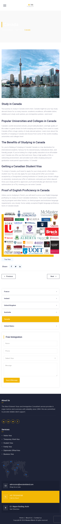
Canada (7, 319)
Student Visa (8, 443)
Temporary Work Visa (11, 439)
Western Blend (30, 520)
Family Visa (7, 447)
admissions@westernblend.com (21, 484)
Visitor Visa (7, 436)
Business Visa (8, 454)
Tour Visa (7, 259)
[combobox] (30, 358)
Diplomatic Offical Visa (11, 450)
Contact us (38, 518)
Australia (7, 312)
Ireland (6, 298)
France (6, 292)
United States (9, 326)
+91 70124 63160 (16, 495)
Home (21, 518)
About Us (29, 518)
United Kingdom (10, 305)
